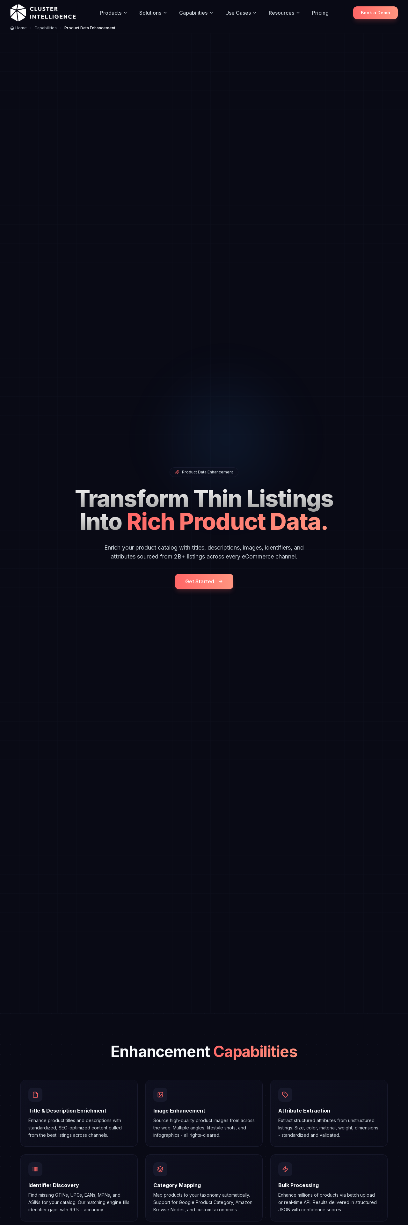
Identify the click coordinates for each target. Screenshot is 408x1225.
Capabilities (196, 13)
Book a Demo (375, 12)
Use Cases (241, 13)
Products (114, 13)
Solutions (153, 13)
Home (18, 27)
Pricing (320, 13)
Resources (285, 13)
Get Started (204, 581)
